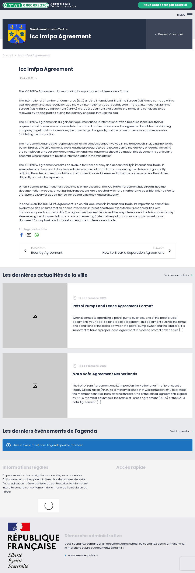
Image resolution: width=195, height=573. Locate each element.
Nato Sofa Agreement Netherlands (105, 374)
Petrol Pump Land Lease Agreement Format (113, 306)
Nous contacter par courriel (165, 5)
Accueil (8, 55)
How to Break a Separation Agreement (133, 252)
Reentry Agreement (47, 252)
